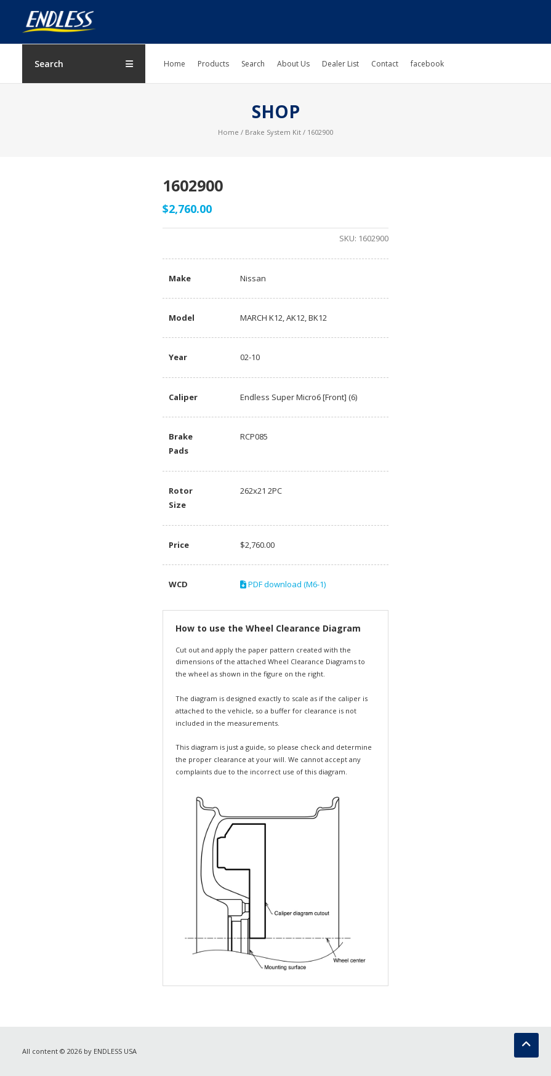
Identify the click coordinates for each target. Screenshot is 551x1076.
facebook (427, 63)
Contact (384, 63)
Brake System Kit (273, 132)
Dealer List (340, 63)
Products (213, 63)
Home (174, 63)
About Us (293, 63)
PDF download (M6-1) (283, 584)
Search (253, 63)
